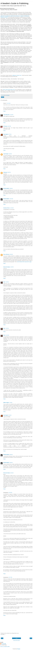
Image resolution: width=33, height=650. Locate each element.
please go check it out (16, 75)
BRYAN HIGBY (6, 188)
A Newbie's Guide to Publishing (14, 3)
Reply (4, 111)
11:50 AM (11, 114)
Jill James (5, 126)
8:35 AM (11, 472)
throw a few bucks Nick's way (9, 89)
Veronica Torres (6, 207)
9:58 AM (11, 188)
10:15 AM (8, 103)
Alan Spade (5, 134)
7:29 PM (7, 328)
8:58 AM (11, 454)
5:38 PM (9, 126)
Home (16, 638)
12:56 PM (10, 492)
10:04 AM (11, 198)
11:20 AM (12, 207)
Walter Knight (6, 402)
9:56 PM (9, 172)
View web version (16, 640)
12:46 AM (7, 335)
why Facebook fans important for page (24, 261)
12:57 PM (10, 577)
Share (2, 97)
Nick (4, 328)
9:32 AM (9, 415)
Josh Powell (5, 153)
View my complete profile (5, 646)
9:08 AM (11, 462)
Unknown (5, 172)
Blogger (18, 648)
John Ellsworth (6, 114)
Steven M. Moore (6, 472)
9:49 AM (11, 254)
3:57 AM (9, 134)
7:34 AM (10, 402)
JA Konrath (3, 643)
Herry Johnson (6, 254)
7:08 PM (10, 153)
